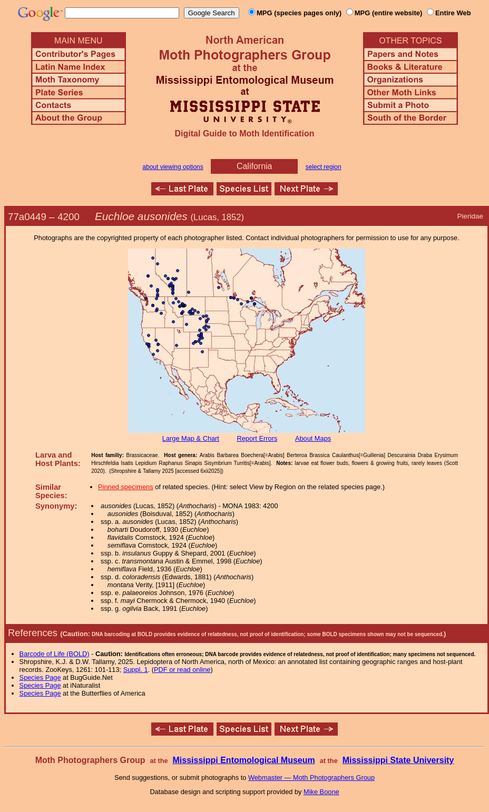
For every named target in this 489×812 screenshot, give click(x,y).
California (254, 166)
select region (323, 167)
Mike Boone (321, 792)
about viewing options (172, 167)
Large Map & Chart (190, 438)
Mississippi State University (398, 760)
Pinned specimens (125, 487)
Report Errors (257, 438)
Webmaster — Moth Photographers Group (311, 777)
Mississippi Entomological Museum (243, 760)
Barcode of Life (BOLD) (54, 654)
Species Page (40, 677)
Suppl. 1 (135, 670)
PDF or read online (182, 670)
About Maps (313, 438)
